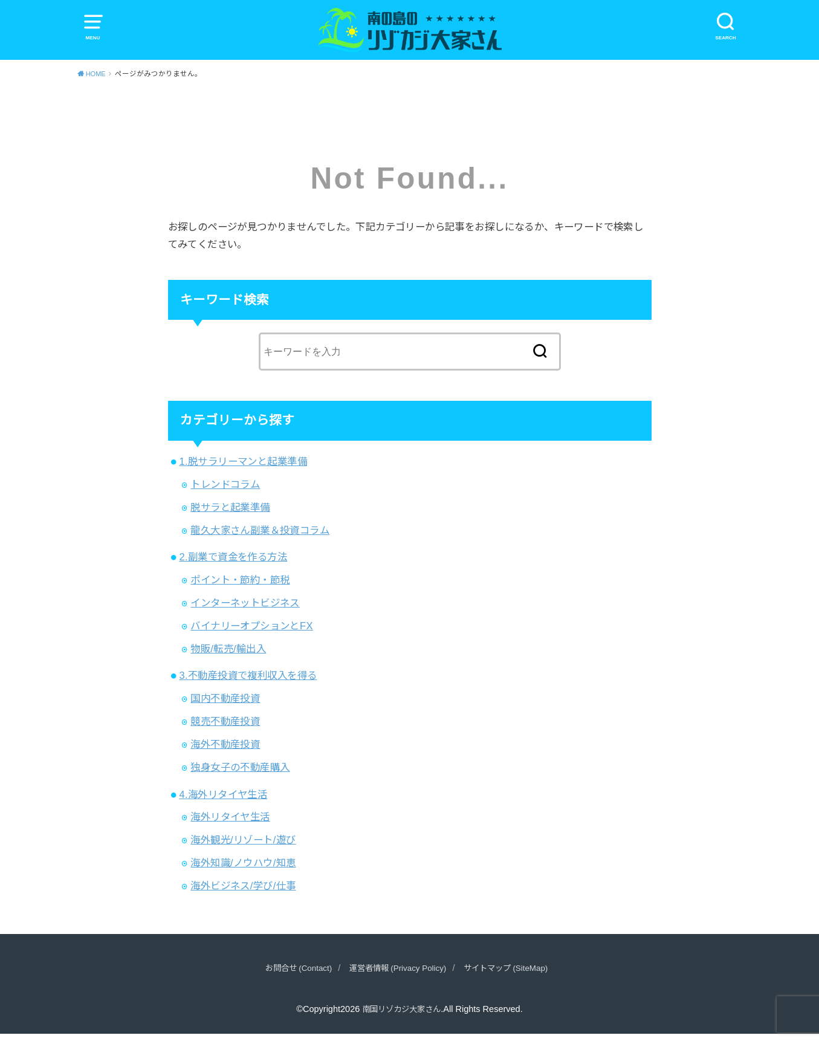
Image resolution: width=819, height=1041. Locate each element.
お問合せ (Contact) (287, 974)
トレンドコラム (225, 491)
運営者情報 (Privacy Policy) (396, 974)
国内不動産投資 (225, 705)
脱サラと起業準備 (230, 514)
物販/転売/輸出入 (228, 655)
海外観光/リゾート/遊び (243, 847)
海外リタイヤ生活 (230, 824)
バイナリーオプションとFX (251, 633)
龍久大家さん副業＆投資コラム (259, 537)
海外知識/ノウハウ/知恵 (243, 869)
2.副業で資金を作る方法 (233, 564)
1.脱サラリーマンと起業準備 (243, 468)
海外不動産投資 (225, 751)
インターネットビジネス (245, 610)
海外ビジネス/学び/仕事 (243, 892)
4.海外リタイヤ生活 (223, 801)
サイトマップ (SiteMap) (515, 974)
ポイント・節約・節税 (240, 587)
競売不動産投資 (225, 728)
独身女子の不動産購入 (240, 774)
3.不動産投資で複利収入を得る (248, 682)
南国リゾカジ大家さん (401, 1015)
